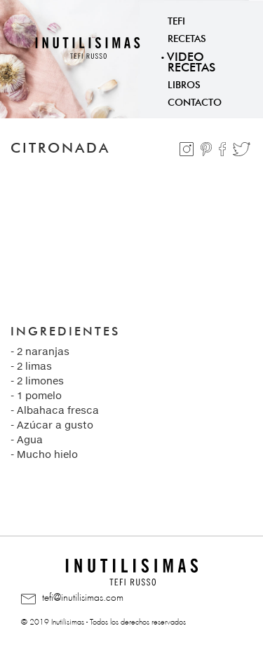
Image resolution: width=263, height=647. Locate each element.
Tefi (176, 19)
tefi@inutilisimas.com (72, 598)
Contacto (195, 101)
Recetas (187, 37)
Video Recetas (191, 60)
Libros (184, 83)
